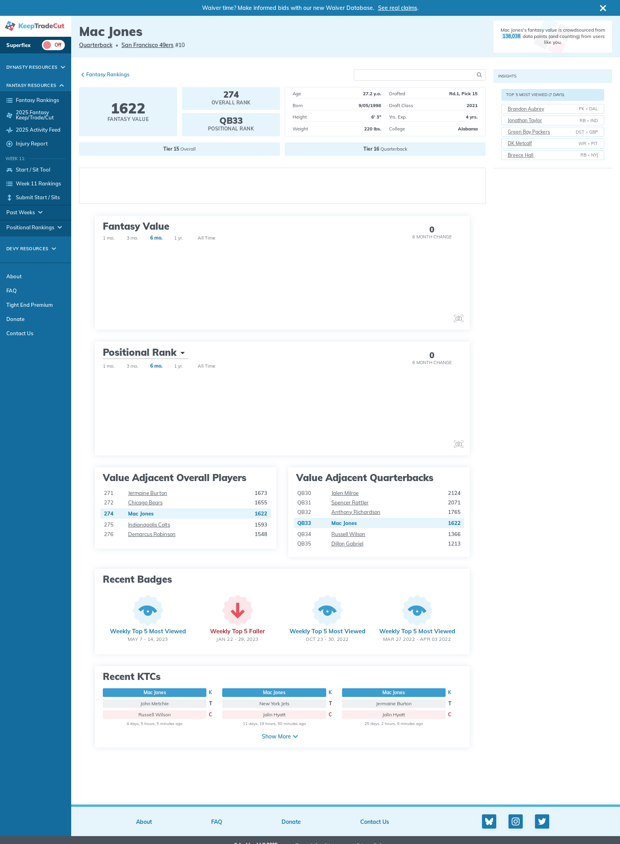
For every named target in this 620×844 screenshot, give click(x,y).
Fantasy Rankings (107, 74)
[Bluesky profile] (489, 821)
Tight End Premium (29, 305)
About (14, 276)
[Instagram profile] (515, 821)
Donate (15, 319)
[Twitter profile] (542, 821)
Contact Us (19, 333)
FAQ (11, 290)
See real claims (397, 7)
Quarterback (95, 45)
